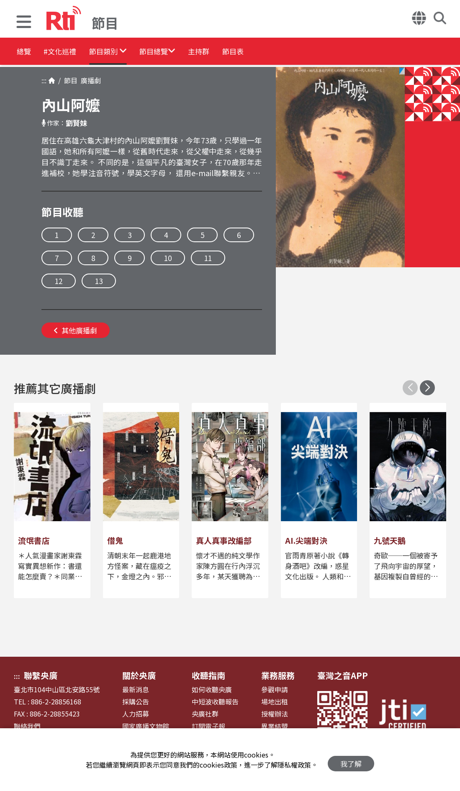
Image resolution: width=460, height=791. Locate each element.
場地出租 (274, 702)
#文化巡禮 (73, 52)
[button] (23, 22)
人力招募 (135, 714)
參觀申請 (274, 690)
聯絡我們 (27, 726)
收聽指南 (208, 675)
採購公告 (135, 702)
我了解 (351, 760)
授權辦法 (274, 714)
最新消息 (135, 690)
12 (58, 281)
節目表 (298, 52)
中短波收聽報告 (215, 702)
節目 (69, 80)
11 (208, 258)
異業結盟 (274, 726)
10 (168, 258)
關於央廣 (139, 675)
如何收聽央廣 (212, 690)
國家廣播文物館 (145, 726)
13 (99, 281)
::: (43, 80)
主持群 (252, 52)
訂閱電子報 (208, 726)
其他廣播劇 (75, 330)
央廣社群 (205, 714)
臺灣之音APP (342, 675)
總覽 (25, 52)
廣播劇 (89, 80)
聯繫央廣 (40, 675)
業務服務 (278, 675)
